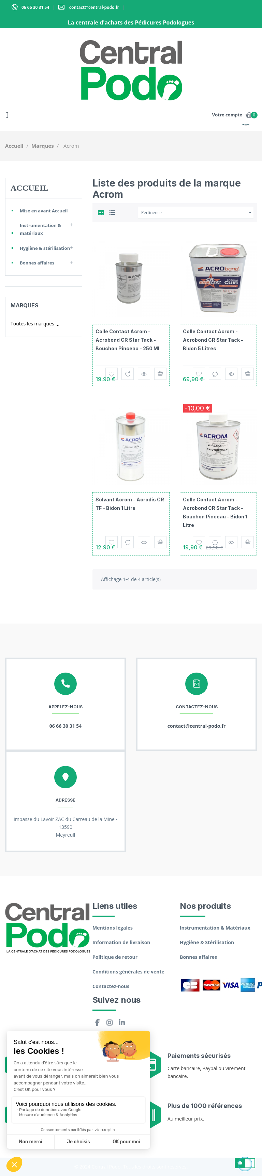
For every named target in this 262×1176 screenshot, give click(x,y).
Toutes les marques (36, 325)
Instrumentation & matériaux (40, 229)
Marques (25, 305)
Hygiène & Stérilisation (207, 942)
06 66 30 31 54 (35, 7)
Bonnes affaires (37, 263)
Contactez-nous (110, 986)
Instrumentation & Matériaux (215, 927)
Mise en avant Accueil (44, 211)
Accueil (29, 187)
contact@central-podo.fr (93, 7)
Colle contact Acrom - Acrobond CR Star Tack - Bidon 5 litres (213, 339)
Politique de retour (114, 957)
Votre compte (227, 115)
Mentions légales (112, 927)
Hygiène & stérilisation (45, 248)
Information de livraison (121, 942)
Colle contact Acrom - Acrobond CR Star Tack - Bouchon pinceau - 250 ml (127, 339)
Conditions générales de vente (128, 971)
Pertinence (197, 213)
